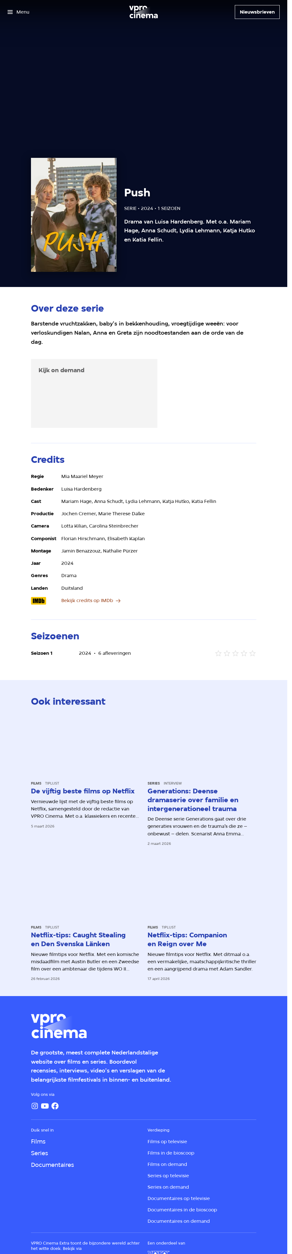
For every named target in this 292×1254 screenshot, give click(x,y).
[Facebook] (55, 1106)
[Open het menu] (18, 12)
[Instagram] (35, 1106)
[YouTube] (45, 1106)
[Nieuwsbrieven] (257, 12)
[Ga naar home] (143, 12)
